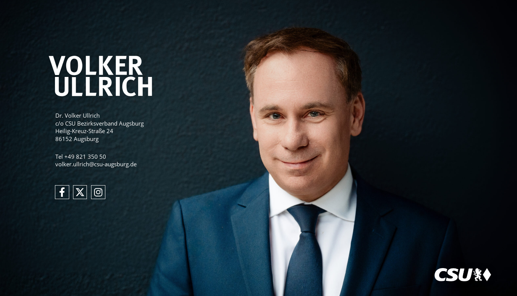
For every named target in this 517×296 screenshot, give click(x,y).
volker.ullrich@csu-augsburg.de (96, 164)
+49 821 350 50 (85, 156)
